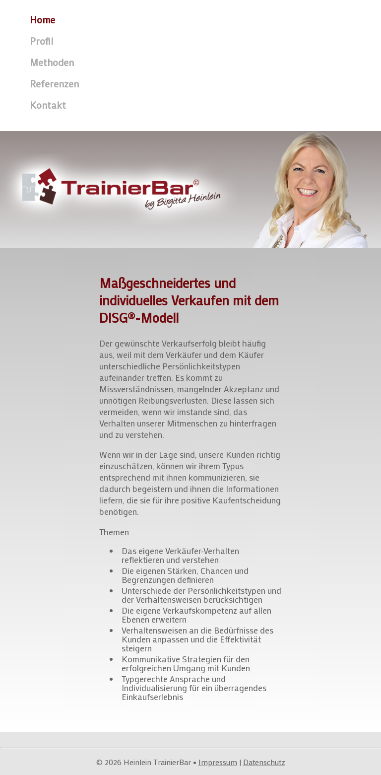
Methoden (52, 62)
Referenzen (54, 83)
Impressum (217, 762)
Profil (41, 40)
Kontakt (48, 104)
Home (42, 19)
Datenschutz (264, 762)
